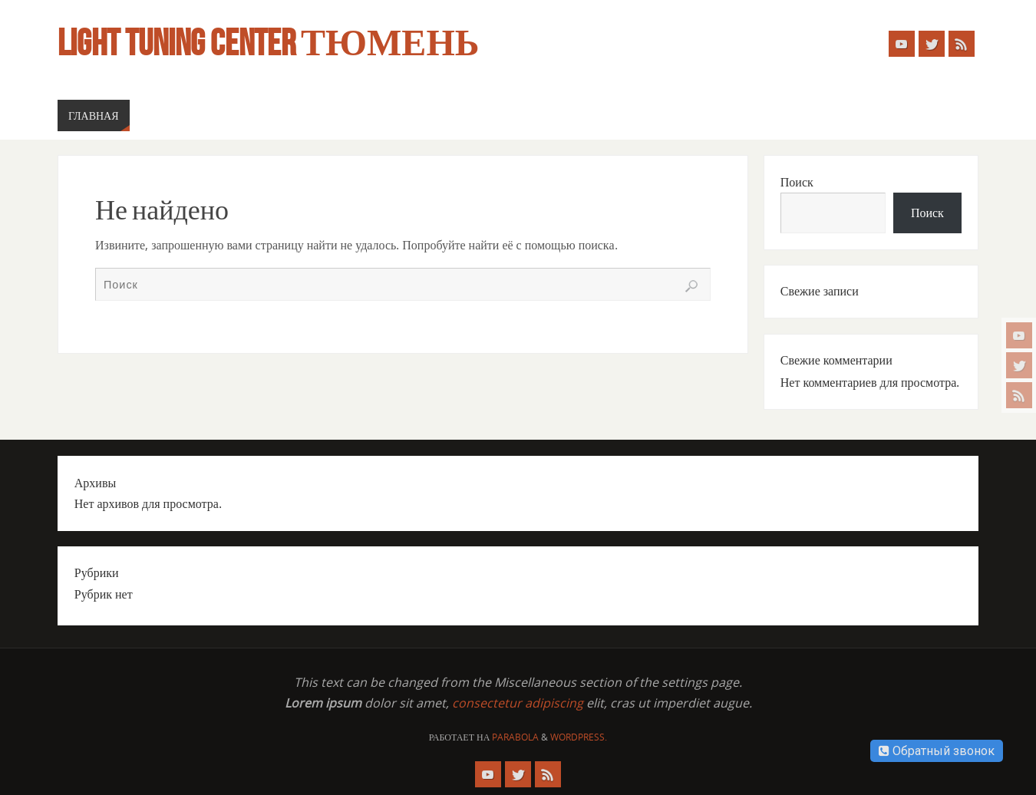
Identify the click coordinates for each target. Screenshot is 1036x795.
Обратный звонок (937, 751)
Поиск (796, 181)
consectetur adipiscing (517, 702)
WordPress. (578, 737)
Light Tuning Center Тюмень (268, 43)
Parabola (515, 737)
